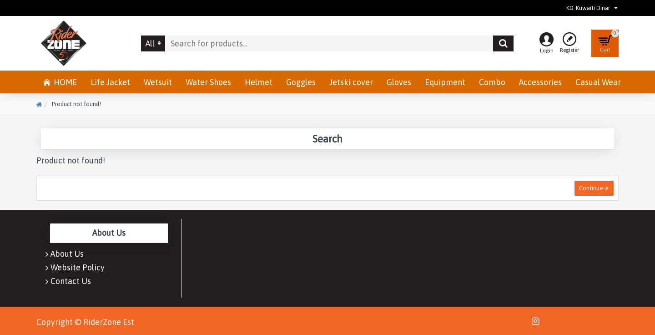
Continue (591, 188)
